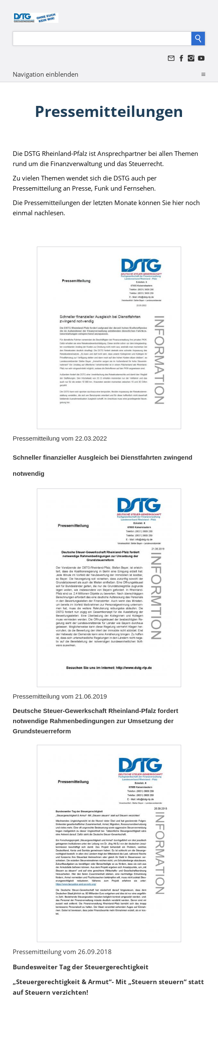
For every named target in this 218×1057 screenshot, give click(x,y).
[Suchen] (102, 38)
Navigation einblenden (45, 74)
